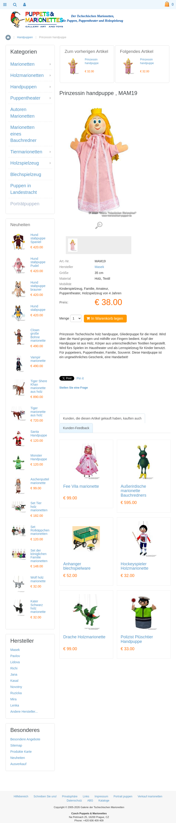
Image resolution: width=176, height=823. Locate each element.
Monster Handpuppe (38, 457)
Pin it (80, 378)
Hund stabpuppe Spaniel (37, 238)
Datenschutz (74, 800)
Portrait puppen (122, 796)
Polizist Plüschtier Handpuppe (137, 639)
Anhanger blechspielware (77, 566)
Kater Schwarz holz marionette (38, 606)
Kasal (14, 680)
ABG (90, 800)
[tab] (102, 418)
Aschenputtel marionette (39, 481)
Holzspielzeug (24, 162)
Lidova (15, 662)
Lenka (14, 705)
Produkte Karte (21, 751)
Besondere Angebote (25, 739)
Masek (99, 267)
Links (86, 796)
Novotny (16, 687)
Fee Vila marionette (81, 486)
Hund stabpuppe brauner (37, 286)
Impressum (101, 796)
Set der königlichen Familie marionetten (38, 556)
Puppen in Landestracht (23, 189)
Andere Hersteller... (24, 711)
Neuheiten (17, 758)
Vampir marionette (38, 359)
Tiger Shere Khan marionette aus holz (38, 386)
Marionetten (22, 64)
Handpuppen (25, 37)
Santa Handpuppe (38, 433)
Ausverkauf (18, 764)
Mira (13, 699)
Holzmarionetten (27, 75)
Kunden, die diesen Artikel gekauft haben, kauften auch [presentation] (102, 418)
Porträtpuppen (24, 203)
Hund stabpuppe (37, 307)
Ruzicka (16, 693)
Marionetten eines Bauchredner (23, 134)
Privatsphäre (69, 796)
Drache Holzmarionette (84, 637)
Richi (13, 668)
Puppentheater (25, 97)
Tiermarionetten (26, 151)
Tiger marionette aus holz (38, 411)
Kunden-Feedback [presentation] (76, 428)
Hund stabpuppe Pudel (37, 262)
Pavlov (15, 656)
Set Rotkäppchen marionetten (40, 530)
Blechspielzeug (25, 174)
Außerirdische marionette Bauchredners (133, 491)
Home (8, 37)
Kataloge (104, 800)
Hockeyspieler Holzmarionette (134, 566)
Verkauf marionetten (150, 796)
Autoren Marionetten (22, 113)
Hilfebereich (21, 796)
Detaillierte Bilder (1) (98, 225)
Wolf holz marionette (38, 579)
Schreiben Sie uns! (45, 796)
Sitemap (16, 745)
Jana (13, 674)
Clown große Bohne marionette (38, 335)
